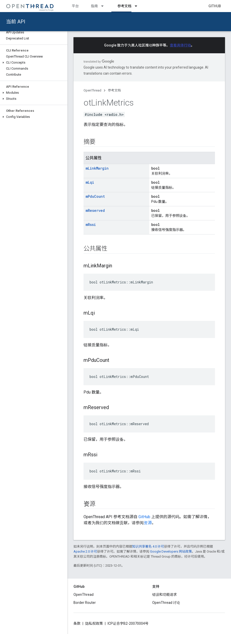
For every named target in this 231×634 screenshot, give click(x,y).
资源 (148, 522)
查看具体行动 (180, 45)
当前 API (15, 22)
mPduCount (95, 196)
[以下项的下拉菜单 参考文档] (138, 6)
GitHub (214, 6)
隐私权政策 (94, 623)
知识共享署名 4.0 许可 (148, 546)
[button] (33, 63)
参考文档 (114, 90)
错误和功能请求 (164, 595)
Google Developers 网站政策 (171, 551)
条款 (77, 623)
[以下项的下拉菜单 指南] (104, 6)
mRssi (91, 224)
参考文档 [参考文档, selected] (124, 6)
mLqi (90, 182)
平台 (75, 6)
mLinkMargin (97, 168)
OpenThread (92, 90)
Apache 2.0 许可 (85, 551)
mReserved (95, 210)
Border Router (84, 603)
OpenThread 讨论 (166, 603)
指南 (94, 6)
